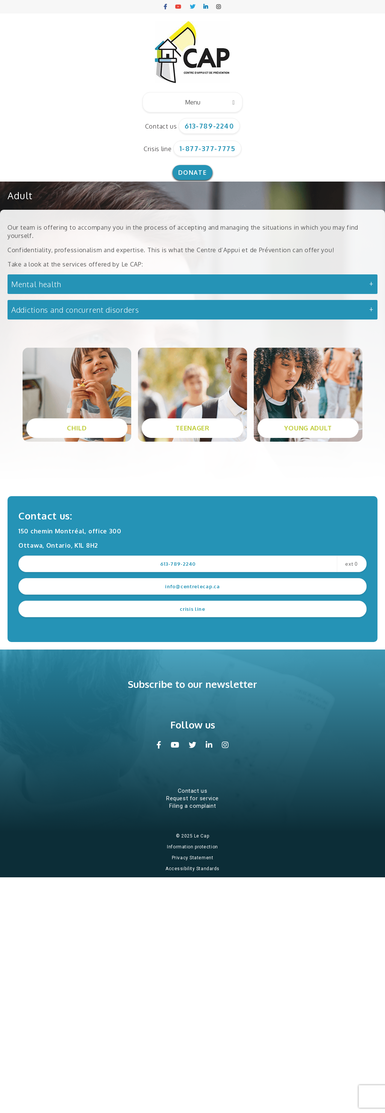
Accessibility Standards (192, 868)
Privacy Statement (193, 857)
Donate (192, 172)
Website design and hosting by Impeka (194, 879)
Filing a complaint (192, 806)
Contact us (161, 126)
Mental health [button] (36, 284)
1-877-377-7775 (207, 148)
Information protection (192, 847)
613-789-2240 (209, 126)
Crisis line (158, 149)
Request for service (192, 798)
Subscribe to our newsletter (192, 684)
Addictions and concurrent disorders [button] (75, 310)
